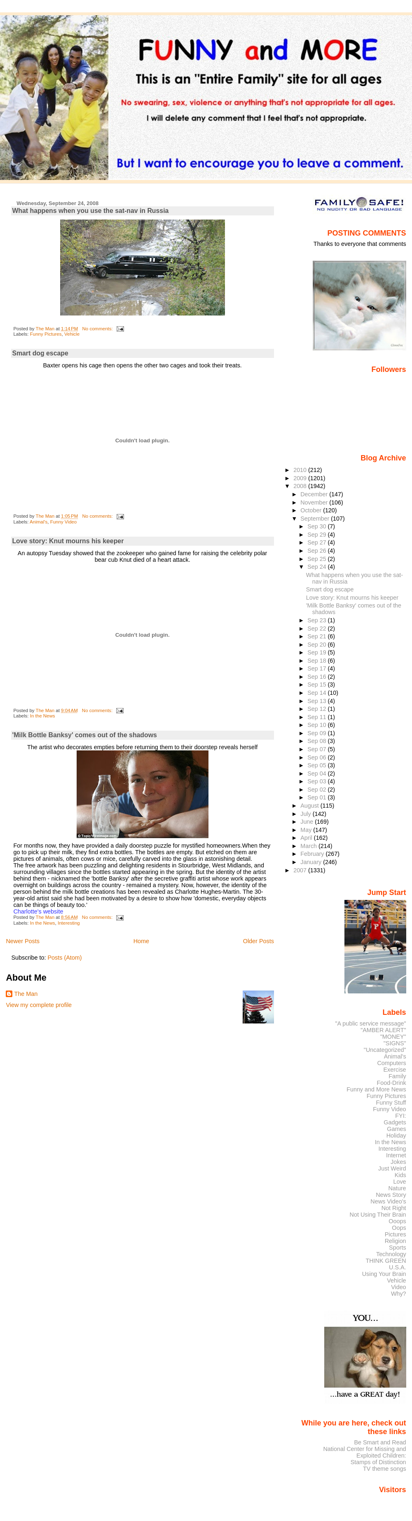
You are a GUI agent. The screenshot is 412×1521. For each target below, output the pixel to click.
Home (141, 941)
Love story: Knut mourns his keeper (68, 540)
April (307, 837)
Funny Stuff (391, 1102)
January (311, 862)
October (311, 510)
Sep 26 (317, 550)
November (314, 502)
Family (397, 1076)
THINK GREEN (385, 1260)
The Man (25, 994)
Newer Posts (23, 941)
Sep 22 (317, 628)
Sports (397, 1247)
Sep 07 (317, 749)
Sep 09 (317, 733)
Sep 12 (317, 709)
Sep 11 (317, 717)
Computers (391, 1063)
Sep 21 (317, 636)
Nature (397, 1188)
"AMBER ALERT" (383, 1030)
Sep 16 (317, 676)
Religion (395, 1241)
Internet (396, 1155)
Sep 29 (317, 534)
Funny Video (63, 521)
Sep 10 (317, 725)
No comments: (98, 328)
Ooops (397, 1221)
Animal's (38, 521)
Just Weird (392, 1168)
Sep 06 (317, 757)
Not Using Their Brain (378, 1214)
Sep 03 (317, 781)
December (314, 494)
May (306, 830)
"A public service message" (370, 1023)
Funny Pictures (46, 334)
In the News (42, 715)
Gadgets (395, 1122)
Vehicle (72, 334)
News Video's (388, 1201)
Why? (398, 1293)
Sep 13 (317, 701)
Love (399, 1181)
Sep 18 (317, 660)
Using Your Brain (384, 1274)
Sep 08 (317, 741)
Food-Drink (391, 1082)
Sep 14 (317, 692)
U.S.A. (397, 1267)
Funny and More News (376, 1089)
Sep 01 (317, 797)
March (309, 846)
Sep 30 (317, 526)
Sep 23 (317, 620)
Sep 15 (317, 684)
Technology (391, 1254)
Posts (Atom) (64, 957)
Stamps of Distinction (378, 1462)
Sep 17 (317, 668)
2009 (300, 478)
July (306, 814)
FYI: (400, 1115)
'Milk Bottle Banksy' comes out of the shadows (84, 734)
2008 (300, 486)
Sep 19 (317, 652)
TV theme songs (384, 1468)
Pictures (395, 1234)
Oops (399, 1227)
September (315, 518)
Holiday (396, 1135)
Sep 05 (317, 765)
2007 (300, 870)
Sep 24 (317, 566)
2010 (300, 470)
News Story (391, 1195)
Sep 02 (317, 789)
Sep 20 (317, 644)
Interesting (69, 923)
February (312, 853)
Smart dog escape (40, 353)
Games (396, 1129)
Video (398, 1287)
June (307, 821)
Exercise (395, 1069)
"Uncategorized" (385, 1050)
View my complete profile (39, 1005)
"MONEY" (393, 1036)
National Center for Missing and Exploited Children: (364, 1452)
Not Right (394, 1208)
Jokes (398, 1162)
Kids (400, 1175)
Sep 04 (317, 773)
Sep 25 (317, 559)
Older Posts (258, 941)
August (310, 805)
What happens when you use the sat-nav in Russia (90, 210)
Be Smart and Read (380, 1442)
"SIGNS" (395, 1043)
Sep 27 (317, 542)
